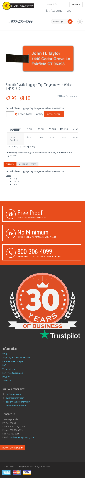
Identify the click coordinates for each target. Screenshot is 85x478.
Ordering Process (27, 164)
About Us (6, 380)
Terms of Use (9, 369)
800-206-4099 (34, 251)
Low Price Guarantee (12, 372)
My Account (54, 10)
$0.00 (63, 21)
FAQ (4, 365)
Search (76, 4)
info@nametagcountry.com (22, 437)
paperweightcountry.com (18, 401)
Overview (10, 164)
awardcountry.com (15, 397)
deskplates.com (13, 394)
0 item (56, 21)
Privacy (6, 376)
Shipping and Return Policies (16, 357)
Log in (70, 10)
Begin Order (54, 114)
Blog (4, 353)
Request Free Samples (13, 361)
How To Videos (12, 447)
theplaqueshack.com (16, 405)
